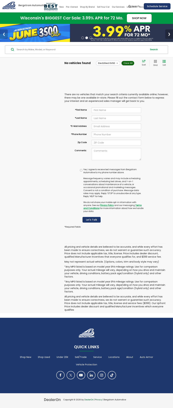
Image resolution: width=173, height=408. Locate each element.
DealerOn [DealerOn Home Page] (88, 399)
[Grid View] (154, 63)
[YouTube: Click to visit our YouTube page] (81, 375)
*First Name (81, 109)
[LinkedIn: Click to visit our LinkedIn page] (91, 375)
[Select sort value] (144, 63)
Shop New (25, 357)
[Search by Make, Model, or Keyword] (81, 50)
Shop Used (44, 357)
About (129, 357)
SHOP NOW (139, 18)
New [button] (61, 6)
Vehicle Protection (86, 364)
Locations (114, 357)
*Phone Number (79, 134)
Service (97, 357)
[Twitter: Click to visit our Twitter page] (71, 375)
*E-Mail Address (78, 126)
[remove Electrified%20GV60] (108, 63)
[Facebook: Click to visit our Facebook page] (60, 375)
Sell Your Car (103, 6)
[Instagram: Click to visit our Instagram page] (101, 375)
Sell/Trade (81, 357)
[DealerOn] (52, 399)
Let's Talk (91, 219)
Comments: (81, 150)
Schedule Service (157, 6)
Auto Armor (146, 357)
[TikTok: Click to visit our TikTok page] (112, 375)
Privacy (98, 399)
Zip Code (82, 142)
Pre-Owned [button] (72, 6)
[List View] (164, 63)
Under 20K (62, 357)
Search (154, 49)
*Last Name (81, 118)
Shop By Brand (87, 6)
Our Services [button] (118, 6)
